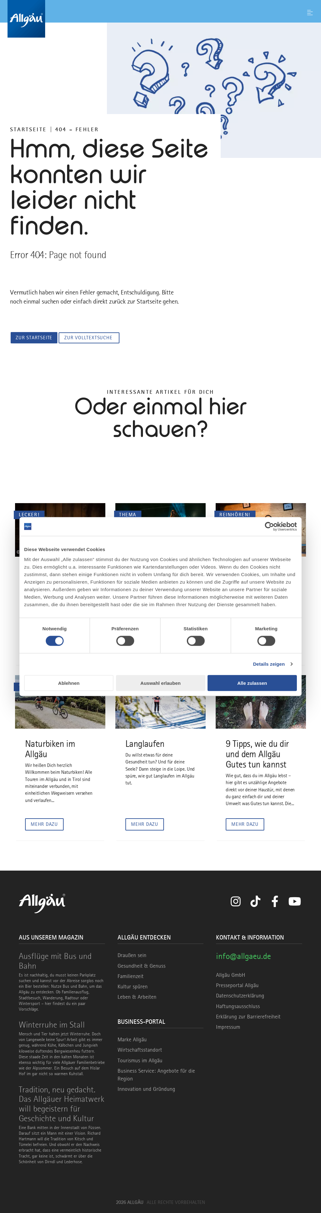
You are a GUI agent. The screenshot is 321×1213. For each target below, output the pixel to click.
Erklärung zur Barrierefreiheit (248, 1016)
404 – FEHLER (77, 129)
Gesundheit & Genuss (142, 965)
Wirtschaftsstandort (140, 1050)
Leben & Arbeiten (137, 997)
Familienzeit (131, 976)
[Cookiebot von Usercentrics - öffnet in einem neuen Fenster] (269, 526)
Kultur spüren (133, 986)
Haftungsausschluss (238, 1006)
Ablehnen (68, 682)
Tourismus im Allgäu (140, 1060)
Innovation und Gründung (146, 1089)
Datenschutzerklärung (240, 995)
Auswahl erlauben (160, 682)
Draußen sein (132, 955)
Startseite (28, 129)
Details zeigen (269, 664)
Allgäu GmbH (230, 975)
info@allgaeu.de (243, 956)
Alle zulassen (252, 682)
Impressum (228, 1026)
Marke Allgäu (132, 1039)
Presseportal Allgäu (237, 985)
